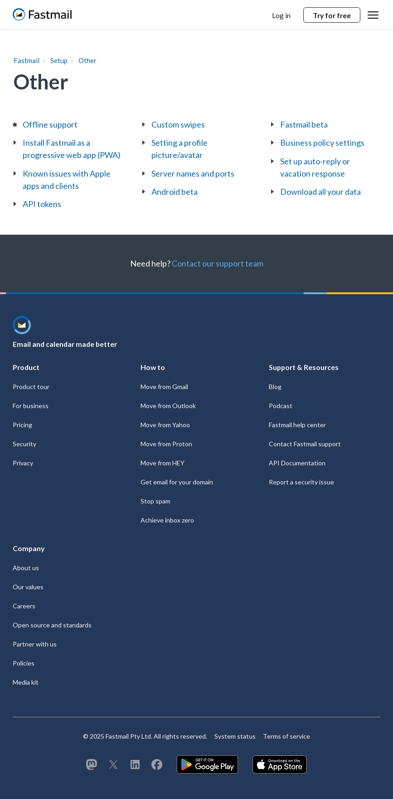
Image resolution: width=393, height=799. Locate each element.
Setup (59, 60)
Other (87, 60)
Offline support (50, 124)
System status (235, 736)
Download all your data (320, 192)
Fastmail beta (304, 124)
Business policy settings (322, 143)
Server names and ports (192, 173)
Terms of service (286, 736)
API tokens (42, 204)
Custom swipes (178, 124)
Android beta (174, 192)
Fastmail (26, 60)
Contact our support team (217, 263)
